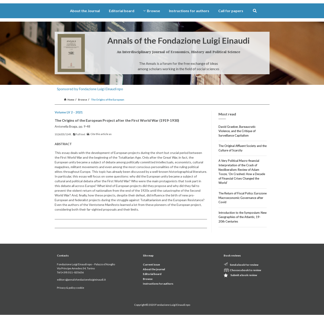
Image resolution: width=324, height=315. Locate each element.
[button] (255, 11)
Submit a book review (243, 275)
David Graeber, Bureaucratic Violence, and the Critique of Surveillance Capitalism (237, 131)
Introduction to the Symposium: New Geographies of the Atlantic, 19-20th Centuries (242, 217)
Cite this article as (99, 134)
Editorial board (121, 11)
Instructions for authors (189, 11)
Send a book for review (244, 264)
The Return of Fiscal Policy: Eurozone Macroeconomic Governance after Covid (242, 197)
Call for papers (230, 11)
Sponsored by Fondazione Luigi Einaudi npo (90, 89)
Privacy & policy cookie (70, 287)
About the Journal (85, 11)
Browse (151, 11)
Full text (79, 134)
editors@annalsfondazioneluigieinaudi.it (81, 279)
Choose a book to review (245, 270)
